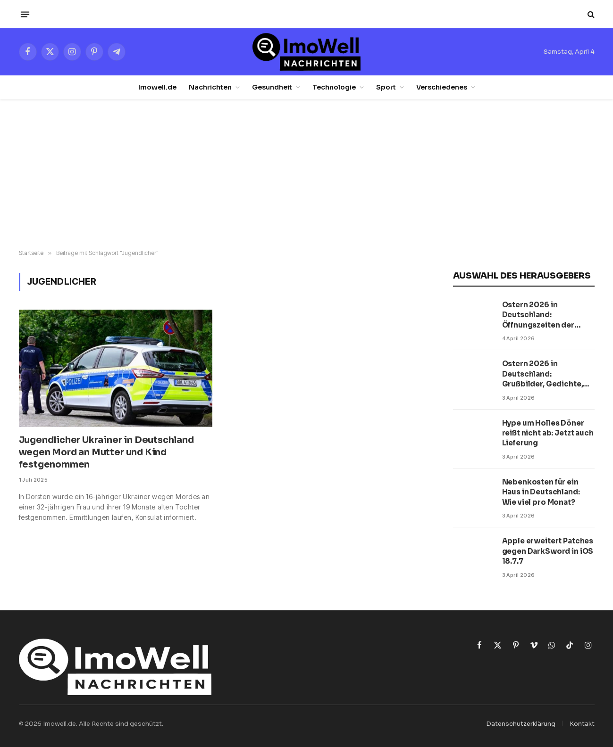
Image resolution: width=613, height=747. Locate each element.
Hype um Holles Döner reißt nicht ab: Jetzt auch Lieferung (548, 433)
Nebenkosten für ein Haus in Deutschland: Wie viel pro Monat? (541, 492)
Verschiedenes (441, 87)
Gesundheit (272, 87)
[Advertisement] (307, 174)
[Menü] (24, 14)
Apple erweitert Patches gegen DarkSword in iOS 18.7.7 (548, 551)
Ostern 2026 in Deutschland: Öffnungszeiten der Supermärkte (538, 315)
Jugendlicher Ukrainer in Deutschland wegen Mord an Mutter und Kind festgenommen (106, 452)
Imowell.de (157, 87)
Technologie (334, 87)
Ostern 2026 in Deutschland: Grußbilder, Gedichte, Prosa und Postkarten (542, 374)
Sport (386, 87)
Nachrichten (210, 87)
